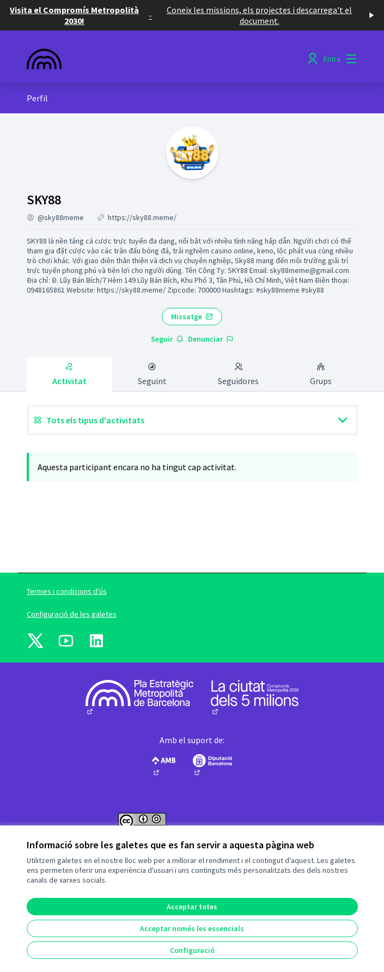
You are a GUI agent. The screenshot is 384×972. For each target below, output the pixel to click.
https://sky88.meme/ (142, 217)
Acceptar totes (192, 907)
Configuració (192, 950)
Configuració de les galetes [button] (72, 614)
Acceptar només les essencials (192, 928)
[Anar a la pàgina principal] (150, 58)
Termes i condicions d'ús (67, 591)
